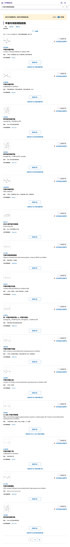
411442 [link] (5, 253)
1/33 (35, 539)
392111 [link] (5, 222)
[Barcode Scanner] (62, 3)
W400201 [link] (6, 187)
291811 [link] (5, 284)
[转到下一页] (39, 540)
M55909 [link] (5, 47)
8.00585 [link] (5, 449)
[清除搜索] (63, 6)
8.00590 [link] (5, 82)
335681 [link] (5, 413)
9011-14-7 (14, 127)
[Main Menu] (2, 3)
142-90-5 (14, 294)
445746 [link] (5, 117)
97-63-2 (13, 388)
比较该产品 (61, 38)
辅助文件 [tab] (18, 26)
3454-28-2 (14, 494)
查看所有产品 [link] (35, 67)
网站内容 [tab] (11, 26)
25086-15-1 (14, 326)
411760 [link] (5, 484)
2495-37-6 (14, 357)
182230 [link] (5, 515)
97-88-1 (13, 459)
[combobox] (35, 7)
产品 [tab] (6, 26)
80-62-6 (13, 57)
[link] (16, 51)
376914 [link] (5, 315)
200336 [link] (5, 152)
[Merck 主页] (8, 3)
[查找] (67, 7)
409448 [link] (5, 347)
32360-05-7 (14, 263)
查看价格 (35, 62)
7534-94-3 (14, 232)
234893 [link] (5, 378)
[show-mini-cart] (66, 3)
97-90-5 (13, 424)
